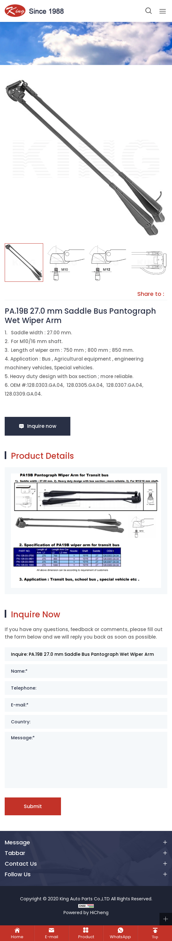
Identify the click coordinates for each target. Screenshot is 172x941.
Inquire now (41, 426)
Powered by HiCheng (86, 912)
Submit (33, 806)
